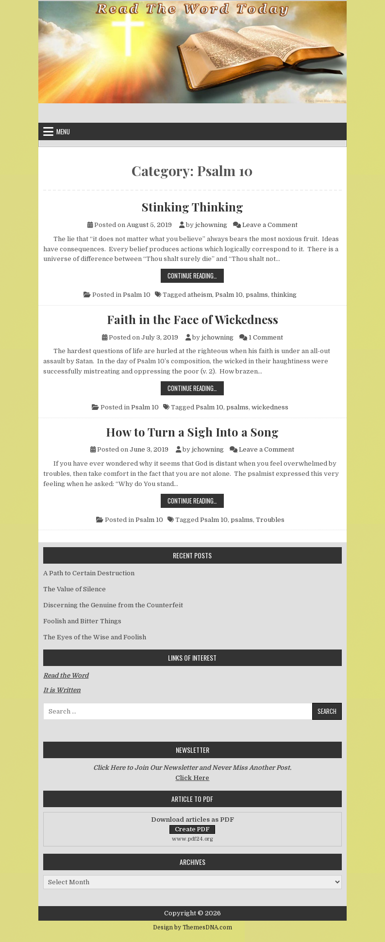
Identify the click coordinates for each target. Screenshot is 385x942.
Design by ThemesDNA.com (192, 927)
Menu (63, 131)
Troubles (270, 519)
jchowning (211, 224)
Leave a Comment (270, 224)
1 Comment (266, 337)
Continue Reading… (195, 275)
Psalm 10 (137, 294)
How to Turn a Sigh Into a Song (192, 431)
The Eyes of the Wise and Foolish (94, 637)
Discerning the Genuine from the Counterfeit (113, 605)
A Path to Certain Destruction (88, 573)
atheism (199, 294)
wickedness (269, 407)
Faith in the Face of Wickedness (192, 319)
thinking (284, 294)
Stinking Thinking (192, 206)
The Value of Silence (74, 589)
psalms (257, 294)
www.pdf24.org (192, 839)
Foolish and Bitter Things (82, 621)
